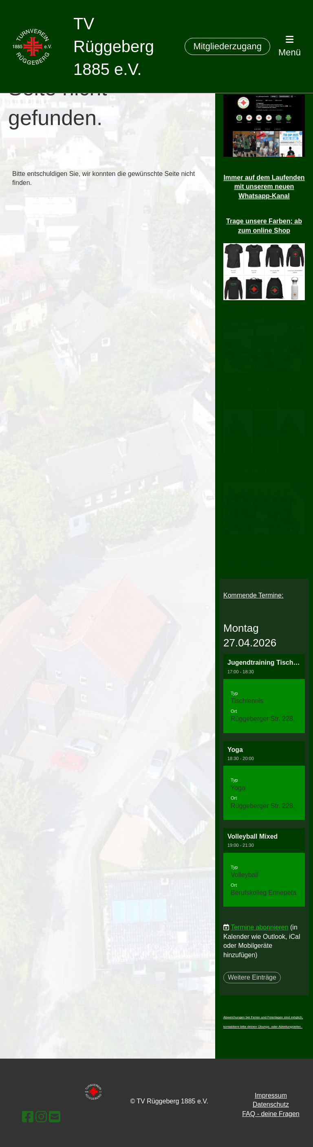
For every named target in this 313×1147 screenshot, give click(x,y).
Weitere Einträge (252, 977)
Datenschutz (271, 1104)
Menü (289, 46)
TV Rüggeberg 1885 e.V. (113, 46)
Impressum (271, 1095)
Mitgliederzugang (227, 46)
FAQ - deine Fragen (271, 1113)
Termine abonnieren (259, 927)
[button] (264, 693)
